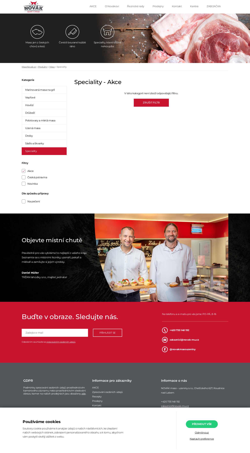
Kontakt (177, 6)
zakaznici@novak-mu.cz (180, 340)
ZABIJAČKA (214, 6)
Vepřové (30, 97)
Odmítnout (202, 432)
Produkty (42, 67)
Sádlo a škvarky (34, 143)
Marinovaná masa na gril (40, 89)
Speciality (61, 67)
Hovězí (29, 105)
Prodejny (158, 6)
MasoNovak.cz (29, 67)
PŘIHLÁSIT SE (107, 332)
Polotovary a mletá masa (40, 120)
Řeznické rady (136, 6)
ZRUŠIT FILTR (151, 102)
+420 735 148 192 (175, 330)
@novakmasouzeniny (179, 349)
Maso (52, 67)
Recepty (97, 396)
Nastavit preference (202, 438)
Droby (29, 135)
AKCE (93, 6)
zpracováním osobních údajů (60, 342)
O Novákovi (112, 6)
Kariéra (194, 6)
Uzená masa (32, 128)
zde (83, 393)
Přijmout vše (202, 424)
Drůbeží (30, 112)
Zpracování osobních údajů (107, 392)
